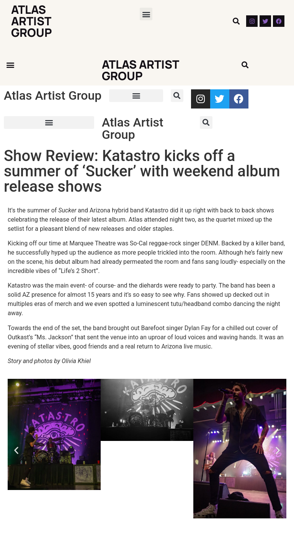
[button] (146, 14)
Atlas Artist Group (31, 21)
